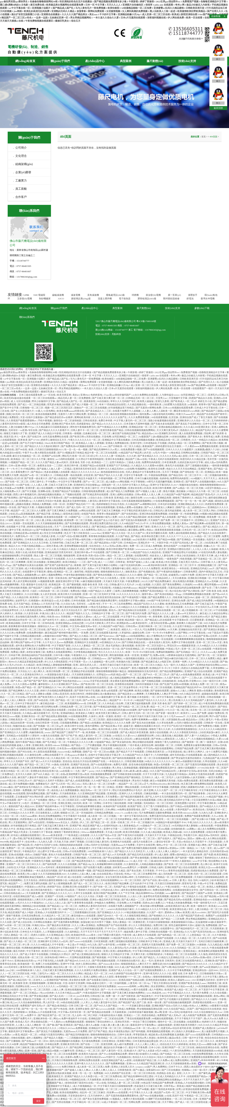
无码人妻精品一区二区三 (17, 935)
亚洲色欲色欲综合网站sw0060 (211, 665)
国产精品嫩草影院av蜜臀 (82, 578)
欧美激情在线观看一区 (56, 517)
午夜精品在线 (175, 835)
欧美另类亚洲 (64, 394)
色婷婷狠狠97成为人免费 (104, 517)
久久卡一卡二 (190, 1073)
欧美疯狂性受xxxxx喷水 (83, 935)
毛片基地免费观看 (91, 1041)
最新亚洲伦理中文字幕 (67, 581)
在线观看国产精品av (198, 1076)
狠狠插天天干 (95, 738)
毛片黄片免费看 (200, 992)
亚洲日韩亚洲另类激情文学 (27, 1054)
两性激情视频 (116, 655)
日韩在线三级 (97, 996)
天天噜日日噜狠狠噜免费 (65, 1060)
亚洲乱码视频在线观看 (12, 755)
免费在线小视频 (78, 591)
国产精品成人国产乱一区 (70, 401)
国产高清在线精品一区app (168, 594)
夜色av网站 (220, 996)
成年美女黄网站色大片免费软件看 (33, 645)
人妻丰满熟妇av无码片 (71, 787)
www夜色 (198, 584)
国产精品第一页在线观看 (100, 748)
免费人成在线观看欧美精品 (183, 533)
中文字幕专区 (33, 951)
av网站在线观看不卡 (53, 755)
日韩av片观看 (51, 787)
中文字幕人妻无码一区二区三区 (130, 420)
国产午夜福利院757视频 (134, 597)
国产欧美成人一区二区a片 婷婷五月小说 (191, 401)
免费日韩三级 (160, 925)
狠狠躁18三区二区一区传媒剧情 (76, 812)
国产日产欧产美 (69, 735)
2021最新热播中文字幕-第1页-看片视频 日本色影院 (123, 697)
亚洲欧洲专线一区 (42, 1018)
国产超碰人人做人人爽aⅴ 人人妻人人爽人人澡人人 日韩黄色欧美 (98, 1070)
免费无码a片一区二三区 (28, 536)
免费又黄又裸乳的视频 (36, 883)
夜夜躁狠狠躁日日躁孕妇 (69, 867)
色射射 (120, 620)
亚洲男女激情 (82, 1009)
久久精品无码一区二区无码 (65, 758)
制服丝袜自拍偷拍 (189, 484)
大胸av (178, 912)
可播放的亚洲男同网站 (18, 1028)
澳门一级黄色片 (208, 742)
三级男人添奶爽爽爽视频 (126, 591)
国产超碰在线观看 (159, 690)
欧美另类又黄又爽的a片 (108, 713)
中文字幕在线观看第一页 (60, 999)
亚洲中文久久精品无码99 (111, 468)
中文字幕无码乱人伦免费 (51, 960)
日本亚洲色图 (101, 941)
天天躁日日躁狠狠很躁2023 (49, 449)
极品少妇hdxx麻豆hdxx (78, 648)
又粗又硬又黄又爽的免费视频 (58, 970)
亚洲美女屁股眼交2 (172, 951)
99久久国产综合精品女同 (163, 771)
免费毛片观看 (120, 764)
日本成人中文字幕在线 (206, 407)
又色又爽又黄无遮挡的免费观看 (35, 607)
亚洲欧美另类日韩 (69, 1044)
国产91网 (166, 967)
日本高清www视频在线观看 (71, 748)
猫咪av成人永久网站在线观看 (211, 838)
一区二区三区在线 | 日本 (185, 1099)
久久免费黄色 (23, 558)
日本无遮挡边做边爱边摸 (146, 1041)
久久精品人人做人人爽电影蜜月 (74, 848)
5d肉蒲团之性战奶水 (93, 877)
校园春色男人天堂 (76, 568)
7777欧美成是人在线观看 (77, 835)
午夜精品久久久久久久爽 (80, 742)
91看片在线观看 (139, 989)
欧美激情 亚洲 (20, 983)
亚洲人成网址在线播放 (122, 494)
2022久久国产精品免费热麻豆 (156, 581)
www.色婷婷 (87, 629)
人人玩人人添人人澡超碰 (205, 549)
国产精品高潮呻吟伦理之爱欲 (138, 1076)
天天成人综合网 (113, 832)
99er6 (47, 443)
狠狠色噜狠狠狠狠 (162, 976)
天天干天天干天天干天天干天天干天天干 (102, 931)
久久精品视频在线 (136, 404)
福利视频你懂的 (8, 751)
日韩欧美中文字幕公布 (150, 941)
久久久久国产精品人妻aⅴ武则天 (52, 462)
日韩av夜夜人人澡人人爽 (148, 494)
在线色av (147, 976)
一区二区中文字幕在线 (162, 697)
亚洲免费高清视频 (42, 967)
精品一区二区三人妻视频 (120, 555)
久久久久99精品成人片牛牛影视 (47, 944)
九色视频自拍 (124, 1057)
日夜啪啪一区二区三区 (32, 407)
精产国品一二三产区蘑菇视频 (86, 745)
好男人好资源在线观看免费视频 (192, 1089)
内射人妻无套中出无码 (105, 1002)
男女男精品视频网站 (196, 918)
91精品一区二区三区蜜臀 (208, 536)
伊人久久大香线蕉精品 (140, 925)
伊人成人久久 (181, 636)
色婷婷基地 (97, 394)
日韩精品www (99, 658)
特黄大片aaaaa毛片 (186, 414)
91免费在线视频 (78, 1089)
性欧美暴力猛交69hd (183, 597)
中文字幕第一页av (78, 661)
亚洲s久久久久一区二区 (163, 526)
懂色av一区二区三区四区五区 (64, 800)
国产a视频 (208, 501)
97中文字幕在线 (197, 632)
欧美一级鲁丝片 (199, 906)
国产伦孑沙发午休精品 (32, 443)
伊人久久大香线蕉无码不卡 (112, 800)
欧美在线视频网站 (69, 1092)
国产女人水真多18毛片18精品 (153, 1050)
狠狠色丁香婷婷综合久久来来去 (211, 857)
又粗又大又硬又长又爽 (61, 484)
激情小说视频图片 (187, 767)
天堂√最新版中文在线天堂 (34, 584)
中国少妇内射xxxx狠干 (101, 558)
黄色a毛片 (11, 918)
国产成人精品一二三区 (133, 899)
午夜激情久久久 (79, 655)
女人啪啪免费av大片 (10, 491)
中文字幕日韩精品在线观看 (147, 951)
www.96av (96, 533)
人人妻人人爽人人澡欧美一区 (157, 411)
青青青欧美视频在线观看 (102, 536)
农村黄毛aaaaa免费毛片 (125, 867)
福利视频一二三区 (61, 861)
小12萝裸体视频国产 (148, 999)
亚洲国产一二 (102, 629)
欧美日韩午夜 (72, 465)
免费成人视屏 (18, 652)
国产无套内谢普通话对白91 (185, 706)
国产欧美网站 (11, 497)
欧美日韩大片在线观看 (70, 594)
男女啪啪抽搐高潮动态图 (150, 1009)
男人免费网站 (160, 1066)
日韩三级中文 (37, 481)
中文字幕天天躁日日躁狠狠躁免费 (115, 1086)
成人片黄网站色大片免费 (159, 636)
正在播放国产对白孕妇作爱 (30, 796)
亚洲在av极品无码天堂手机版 (105, 899)
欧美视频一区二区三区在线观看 (102, 732)
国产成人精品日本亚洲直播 (134, 732)
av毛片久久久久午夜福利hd (30, 902)
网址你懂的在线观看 (143, 742)
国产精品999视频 (167, 539)
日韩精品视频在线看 (31, 636)
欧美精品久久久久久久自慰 (75, 828)
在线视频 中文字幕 (16, 526)
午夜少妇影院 (172, 886)
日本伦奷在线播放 (167, 504)
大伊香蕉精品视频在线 (85, 652)
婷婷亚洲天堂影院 (46, 748)
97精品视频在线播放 (135, 912)
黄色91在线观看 (30, 729)
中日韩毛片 (59, 507)
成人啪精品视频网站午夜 (123, 677)
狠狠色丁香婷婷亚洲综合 (67, 832)
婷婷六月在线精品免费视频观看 (56, 690)
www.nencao (142, 549)
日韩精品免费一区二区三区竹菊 (75, 706)
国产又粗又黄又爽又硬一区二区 (108, 398)
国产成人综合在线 (22, 922)
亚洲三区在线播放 (36, 562)
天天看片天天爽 (205, 555)
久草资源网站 (218, 668)
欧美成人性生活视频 (166, 562)
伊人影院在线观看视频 (45, 751)
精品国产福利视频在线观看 (153, 587)
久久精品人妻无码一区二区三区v (139, 838)
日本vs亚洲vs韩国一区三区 (22, 465)
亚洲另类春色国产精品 (112, 430)
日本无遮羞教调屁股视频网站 (137, 501)
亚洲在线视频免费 (74, 989)
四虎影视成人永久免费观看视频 (36, 819)
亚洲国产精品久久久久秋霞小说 (81, 1076)
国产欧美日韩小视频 (213, 443)
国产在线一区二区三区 (17, 481)
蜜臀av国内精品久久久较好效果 (186, 854)
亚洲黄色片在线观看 (121, 841)
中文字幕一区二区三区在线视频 (155, 687)
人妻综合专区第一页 (164, 841)
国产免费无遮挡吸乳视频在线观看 (139, 848)
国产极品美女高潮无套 (59, 925)
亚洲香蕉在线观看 (124, 684)
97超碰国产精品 (102, 742)
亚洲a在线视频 (16, 854)
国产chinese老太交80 (109, 964)
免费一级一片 (113, 996)
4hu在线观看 (19, 793)
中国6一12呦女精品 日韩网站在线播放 (180, 452)
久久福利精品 (72, 931)
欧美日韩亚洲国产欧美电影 (120, 549)
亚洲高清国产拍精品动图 (132, 980)
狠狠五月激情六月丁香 (16, 433)
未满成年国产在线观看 (115, 806)
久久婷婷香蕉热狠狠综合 (185, 729)
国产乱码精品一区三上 (188, 652)
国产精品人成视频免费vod (26, 575)
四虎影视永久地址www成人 (180, 986)
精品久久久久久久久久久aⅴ (85, 472)
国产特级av (70, 719)
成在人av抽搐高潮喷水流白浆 (75, 620)
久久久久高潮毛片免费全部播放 (91, 970)
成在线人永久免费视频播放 (65, 790)
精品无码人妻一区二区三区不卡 (69, 967)
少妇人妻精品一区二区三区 (67, 1099)
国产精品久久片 (60, 1047)
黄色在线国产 (171, 546)
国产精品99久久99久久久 (78, 960)
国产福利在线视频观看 (124, 758)
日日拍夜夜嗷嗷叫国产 (52, 1070)
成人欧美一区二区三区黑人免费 (93, 1066)
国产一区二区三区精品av (26, 992)
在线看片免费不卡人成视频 (127, 411)
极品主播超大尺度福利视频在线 (136, 639)
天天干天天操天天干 (194, 1079)
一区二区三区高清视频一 (178, 819)
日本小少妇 (155, 1047)
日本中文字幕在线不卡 (27, 703)
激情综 (51, 459)
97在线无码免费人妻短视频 (213, 552)
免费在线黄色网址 (162, 890)
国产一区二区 (25, 800)
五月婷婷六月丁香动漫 (41, 832)
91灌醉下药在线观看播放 (159, 1099)
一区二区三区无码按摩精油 (118, 819)
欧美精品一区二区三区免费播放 (16, 870)
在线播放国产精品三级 (145, 1060)
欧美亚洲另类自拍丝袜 (109, 597)
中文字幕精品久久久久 (179, 992)
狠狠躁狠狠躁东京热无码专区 (143, 671)
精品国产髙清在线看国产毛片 (41, 848)
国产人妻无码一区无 (112, 1050)
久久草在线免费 (165, 722)
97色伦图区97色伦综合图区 (106, 539)
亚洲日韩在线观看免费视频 (153, 513)
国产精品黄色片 (145, 996)
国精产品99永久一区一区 (110, 915)
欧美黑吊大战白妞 (88, 1054)
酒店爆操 (181, 491)
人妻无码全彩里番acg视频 (162, 623)
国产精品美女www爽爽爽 (131, 693)
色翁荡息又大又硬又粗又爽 (148, 1086)
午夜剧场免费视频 (158, 475)
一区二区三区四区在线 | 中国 (21, 973)
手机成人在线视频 (125, 918)
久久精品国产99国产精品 (112, 626)
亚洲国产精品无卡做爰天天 (83, 478)
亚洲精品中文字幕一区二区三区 (105, 1028)
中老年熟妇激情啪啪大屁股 (78, 575)
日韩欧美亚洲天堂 (155, 751)
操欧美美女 (131, 571)
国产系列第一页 (41, 790)
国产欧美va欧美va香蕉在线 (54, 1079)
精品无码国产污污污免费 (185, 967)
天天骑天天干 (83, 918)
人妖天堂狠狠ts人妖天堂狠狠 (190, 777)
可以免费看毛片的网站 (155, 629)
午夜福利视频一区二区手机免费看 (116, 478)
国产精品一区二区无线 (156, 575)
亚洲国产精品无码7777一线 (81, 504)
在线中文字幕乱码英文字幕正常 (104, 755)
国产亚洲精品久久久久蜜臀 (14, 732)
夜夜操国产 (148, 446)
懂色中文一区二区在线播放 (172, 1021)
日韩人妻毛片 (206, 719)
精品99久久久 (81, 999)
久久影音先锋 (31, 613)
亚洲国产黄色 (205, 468)
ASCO (61, 298)
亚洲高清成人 (190, 951)
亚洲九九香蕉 (162, 401)
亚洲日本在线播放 (114, 459)
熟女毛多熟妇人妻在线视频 (120, 645)
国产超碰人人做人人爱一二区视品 (54, 468)
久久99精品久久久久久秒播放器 (132, 607)
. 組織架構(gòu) (23, 164)
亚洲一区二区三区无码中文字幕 (99, 594)
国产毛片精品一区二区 (54, 742)
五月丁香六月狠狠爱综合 (156, 806)
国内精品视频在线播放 (50, 494)
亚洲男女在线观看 (59, 1089)
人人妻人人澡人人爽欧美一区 (31, 1025)
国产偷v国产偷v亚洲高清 (60, 1025)
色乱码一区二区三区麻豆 (93, 1092)
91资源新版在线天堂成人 (58, 674)
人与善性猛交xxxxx (169, 394)
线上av (13, 1002)
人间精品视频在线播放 (151, 864)
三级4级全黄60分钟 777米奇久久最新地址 (170, 861)
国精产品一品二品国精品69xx (191, 507)
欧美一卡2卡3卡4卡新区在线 (140, 652)
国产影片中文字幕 (9, 407)
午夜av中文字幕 (206, 883)
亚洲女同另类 (122, 1021)
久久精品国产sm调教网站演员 (141, 504)
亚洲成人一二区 (132, 1015)
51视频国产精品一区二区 (22, 462)
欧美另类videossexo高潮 (185, 812)
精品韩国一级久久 (134, 620)
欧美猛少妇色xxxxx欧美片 (30, 828)
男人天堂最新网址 (18, 822)
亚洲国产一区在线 (54, 896)
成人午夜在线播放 (34, 568)
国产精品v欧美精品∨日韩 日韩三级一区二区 (70, 1005)
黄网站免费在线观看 (89, 1060)
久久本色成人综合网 (113, 703)
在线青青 (65, 764)
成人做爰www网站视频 (118, 481)
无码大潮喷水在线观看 (148, 918)
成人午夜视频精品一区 (85, 1086)
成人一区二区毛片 (164, 777)
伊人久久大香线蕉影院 (56, 661)
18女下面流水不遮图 (217, 632)
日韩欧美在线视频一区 (161, 931)
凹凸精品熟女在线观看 (54, 710)
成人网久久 (39, 671)
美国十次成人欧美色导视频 (30, 552)
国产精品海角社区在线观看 (132, 610)
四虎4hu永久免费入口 (154, 902)
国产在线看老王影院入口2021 (102, 980)
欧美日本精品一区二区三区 (15, 771)
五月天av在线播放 (101, 767)
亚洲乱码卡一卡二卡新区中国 (153, 542)
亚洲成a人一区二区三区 (88, 1050)
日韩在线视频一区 (216, 697)
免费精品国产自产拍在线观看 (112, 925)
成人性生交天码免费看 (39, 423)
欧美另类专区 (7, 616)
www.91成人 (150, 497)
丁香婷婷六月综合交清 (88, 890)
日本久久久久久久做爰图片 (180, 449)
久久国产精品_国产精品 (128, 536)
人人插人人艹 (183, 738)
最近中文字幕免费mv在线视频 (51, 1095)
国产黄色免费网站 (172, 584)
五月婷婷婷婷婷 (219, 420)
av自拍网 (129, 468)
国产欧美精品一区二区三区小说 (110, 1037)
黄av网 (158, 1012)
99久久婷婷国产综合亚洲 (118, 1073)
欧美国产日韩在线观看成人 (57, 838)
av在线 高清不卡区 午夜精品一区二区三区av (187, 1095)
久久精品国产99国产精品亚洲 (96, 758)
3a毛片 (156, 452)
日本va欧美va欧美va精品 (136, 771)
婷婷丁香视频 (77, 841)
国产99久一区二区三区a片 (156, 674)
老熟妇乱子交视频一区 (34, 999)
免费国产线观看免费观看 (197, 816)
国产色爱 (208, 854)
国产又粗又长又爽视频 (109, 510)
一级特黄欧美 (155, 404)
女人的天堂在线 (48, 594)
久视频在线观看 (44, 507)
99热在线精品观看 (70, 1002)
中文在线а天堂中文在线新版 (133, 729)
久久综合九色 (68, 603)
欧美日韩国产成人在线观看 (162, 517)
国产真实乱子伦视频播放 (49, 1031)
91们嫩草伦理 (67, 1050)
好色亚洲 (88, 475)
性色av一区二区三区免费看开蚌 (141, 873)
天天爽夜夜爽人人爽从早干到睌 (161, 693)
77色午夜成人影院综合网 (141, 745)
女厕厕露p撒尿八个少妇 (207, 449)
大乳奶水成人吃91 (110, 890)
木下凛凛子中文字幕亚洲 (212, 989)
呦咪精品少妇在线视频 (34, 906)
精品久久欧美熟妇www (62, 928)
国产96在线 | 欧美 (25, 449)
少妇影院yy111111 (52, 1066)
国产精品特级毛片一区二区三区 (192, 928)
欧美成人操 (209, 674)
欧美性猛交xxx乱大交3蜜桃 (56, 600)
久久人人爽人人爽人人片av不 (34, 928)
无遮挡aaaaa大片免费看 (123, 845)
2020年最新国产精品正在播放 (73, 639)
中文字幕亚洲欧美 (207, 803)
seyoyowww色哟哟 (127, 986)
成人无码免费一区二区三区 (172, 873)
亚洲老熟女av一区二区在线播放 (20, 809)
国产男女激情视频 (139, 857)
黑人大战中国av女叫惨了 (97, 668)
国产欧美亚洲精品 (32, 838)
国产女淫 (207, 587)
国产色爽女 (53, 793)
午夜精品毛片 (29, 851)
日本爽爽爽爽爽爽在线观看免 (190, 639)
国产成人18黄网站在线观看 (140, 1079)
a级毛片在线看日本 (143, 841)
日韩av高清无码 (61, 693)
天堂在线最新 (215, 841)
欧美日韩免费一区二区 (58, 671)
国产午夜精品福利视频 (96, 610)
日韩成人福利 (156, 867)
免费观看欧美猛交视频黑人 (32, 877)
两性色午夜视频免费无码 (83, 427)
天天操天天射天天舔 (114, 581)
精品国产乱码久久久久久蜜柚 (149, 603)
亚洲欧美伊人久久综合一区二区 (193, 420)
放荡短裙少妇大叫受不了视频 (96, 922)
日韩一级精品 (187, 848)
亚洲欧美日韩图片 (70, 529)
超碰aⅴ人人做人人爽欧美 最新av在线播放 (192, 690)
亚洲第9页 (178, 481)
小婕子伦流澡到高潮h (130, 565)
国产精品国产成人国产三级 (132, 1002)
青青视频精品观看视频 (159, 1031)
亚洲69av (84, 394)
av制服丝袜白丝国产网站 (56, 636)
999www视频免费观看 (92, 832)
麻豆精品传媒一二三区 (52, 703)
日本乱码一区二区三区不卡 (196, 529)
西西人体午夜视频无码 (25, 494)
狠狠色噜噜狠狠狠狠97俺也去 (111, 671)
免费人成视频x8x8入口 (50, 809)
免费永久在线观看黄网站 (60, 652)
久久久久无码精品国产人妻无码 (197, 700)
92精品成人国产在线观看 (82, 880)
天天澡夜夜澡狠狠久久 (84, 674)
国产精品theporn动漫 (85, 597)
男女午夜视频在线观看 (115, 745)
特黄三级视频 (135, 803)
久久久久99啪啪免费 (77, 558)
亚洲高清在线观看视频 (104, 620)
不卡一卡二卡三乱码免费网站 (117, 603)
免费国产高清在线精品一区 (154, 591)
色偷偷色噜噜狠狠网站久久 (68, 976)
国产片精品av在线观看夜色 (184, 806)
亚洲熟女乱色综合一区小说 (106, 648)
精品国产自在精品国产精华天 (212, 414)
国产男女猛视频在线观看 (116, 857)
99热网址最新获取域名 (129, 809)
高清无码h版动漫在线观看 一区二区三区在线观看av (30, 398)
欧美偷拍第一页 (26, 964)
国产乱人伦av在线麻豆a (189, 526)
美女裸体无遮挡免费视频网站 (125, 681)
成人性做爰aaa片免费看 (12, 488)
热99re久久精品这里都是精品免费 (26, 661)
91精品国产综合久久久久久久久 (150, 700)
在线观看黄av (194, 1021)
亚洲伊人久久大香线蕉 (131, 793)
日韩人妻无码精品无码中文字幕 (173, 800)
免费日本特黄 (105, 420)
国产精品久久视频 (53, 1037)
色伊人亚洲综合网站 (86, 964)
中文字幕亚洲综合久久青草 (213, 790)
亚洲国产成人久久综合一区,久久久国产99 (123, 533)
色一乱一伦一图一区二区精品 (99, 787)
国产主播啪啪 (13, 1041)
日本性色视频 (78, 600)
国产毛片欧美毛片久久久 (44, 1028)
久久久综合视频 (218, 992)
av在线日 (117, 735)
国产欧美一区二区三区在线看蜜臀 (181, 864)
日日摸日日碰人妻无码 (97, 841)
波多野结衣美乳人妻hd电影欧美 (27, 658)
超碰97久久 (96, 828)
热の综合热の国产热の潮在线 (184, 591)
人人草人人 (86, 1002)
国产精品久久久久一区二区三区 (63, 629)
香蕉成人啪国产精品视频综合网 (193, 1086)
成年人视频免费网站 (52, 575)
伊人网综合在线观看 (73, 687)
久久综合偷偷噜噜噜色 (30, 1002)
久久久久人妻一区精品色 (112, 456)
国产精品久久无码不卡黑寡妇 (49, 780)
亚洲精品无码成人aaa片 (203, 568)
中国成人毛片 (173, 648)
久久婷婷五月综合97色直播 (47, 501)
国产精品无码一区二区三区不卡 (185, 475)
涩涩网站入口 (202, 520)
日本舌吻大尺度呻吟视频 (137, 423)
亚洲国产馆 (78, 488)
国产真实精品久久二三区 (99, 411)
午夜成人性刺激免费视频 (179, 902)
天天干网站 (168, 1102)
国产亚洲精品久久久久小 (110, 912)
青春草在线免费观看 (55, 568)
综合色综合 (95, 546)
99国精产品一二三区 (79, 517)
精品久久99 (15, 546)
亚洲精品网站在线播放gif (169, 1079)
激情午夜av (148, 594)
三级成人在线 (133, 462)
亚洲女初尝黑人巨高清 (140, 488)
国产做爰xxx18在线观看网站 (131, 636)
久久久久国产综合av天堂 (104, 835)
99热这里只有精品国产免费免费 (157, 1082)
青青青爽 (158, 616)
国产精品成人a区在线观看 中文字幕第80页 (41, 497)
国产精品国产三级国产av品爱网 (45, 587)
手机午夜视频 (45, 420)
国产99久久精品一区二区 (46, 774)
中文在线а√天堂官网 (26, 697)
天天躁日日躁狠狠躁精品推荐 (209, 877)
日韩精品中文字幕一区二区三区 (108, 613)
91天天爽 (172, 629)
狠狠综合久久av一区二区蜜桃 (53, 626)
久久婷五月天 (204, 938)
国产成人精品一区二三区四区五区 (63, 938)
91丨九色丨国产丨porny (83, 771)
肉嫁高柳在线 (36, 732)
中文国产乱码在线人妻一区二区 (186, 542)
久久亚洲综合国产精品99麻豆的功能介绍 (167, 658)
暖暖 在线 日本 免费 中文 (186, 973)
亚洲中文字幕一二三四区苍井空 (120, 828)
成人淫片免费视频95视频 (22, 783)
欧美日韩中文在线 (74, 726)
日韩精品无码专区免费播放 (102, 986)
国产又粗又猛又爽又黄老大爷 (53, 825)
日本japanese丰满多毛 (76, 755)
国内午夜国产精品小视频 (29, 742)
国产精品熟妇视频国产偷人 (50, 1082)
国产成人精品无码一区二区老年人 (25, 980)
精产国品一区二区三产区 (38, 764)
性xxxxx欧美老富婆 (53, 835)
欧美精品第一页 (57, 584)
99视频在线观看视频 (162, 1018)
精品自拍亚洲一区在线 (22, 722)
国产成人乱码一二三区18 (63, 996)
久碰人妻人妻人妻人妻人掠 (115, 1025)
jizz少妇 (10, 970)
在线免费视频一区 (81, 658)
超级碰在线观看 (210, 693)
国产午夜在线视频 (95, 549)
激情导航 (79, 571)
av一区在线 (50, 394)
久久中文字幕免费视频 (179, 970)
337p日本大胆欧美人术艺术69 (100, 623)
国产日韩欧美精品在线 (134, 642)
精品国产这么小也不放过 (107, 520)
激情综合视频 (13, 947)
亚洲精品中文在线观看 (86, 642)
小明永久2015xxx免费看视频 (73, 1028)
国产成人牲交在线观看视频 (142, 800)
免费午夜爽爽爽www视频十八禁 (148, 719)
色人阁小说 (206, 864)
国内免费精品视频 (35, 793)
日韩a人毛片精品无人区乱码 (118, 738)
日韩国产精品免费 (184, 748)
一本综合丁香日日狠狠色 (144, 1021)
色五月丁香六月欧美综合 (77, 533)
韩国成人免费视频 (41, 504)
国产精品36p (102, 777)
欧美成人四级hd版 (172, 832)
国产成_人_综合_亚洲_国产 (88, 819)
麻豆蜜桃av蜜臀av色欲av (141, 529)
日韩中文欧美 (125, 1034)
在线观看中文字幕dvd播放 (132, 600)
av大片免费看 (134, 902)
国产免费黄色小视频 (209, 726)
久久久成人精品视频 (151, 832)
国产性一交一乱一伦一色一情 (37, 1009)
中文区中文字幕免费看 (70, 481)
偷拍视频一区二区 (164, 745)
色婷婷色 (164, 478)
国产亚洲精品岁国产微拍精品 (125, 777)
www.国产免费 (199, 713)
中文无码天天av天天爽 (207, 607)
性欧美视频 (186, 558)
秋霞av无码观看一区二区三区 (169, 764)
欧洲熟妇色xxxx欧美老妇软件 (132, 623)
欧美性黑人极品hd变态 (169, 1037)
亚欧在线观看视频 (105, 507)
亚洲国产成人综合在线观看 (198, 671)
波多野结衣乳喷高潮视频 (156, 896)
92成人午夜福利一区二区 (114, 1102)
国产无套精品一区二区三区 (207, 558)
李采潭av (13, 607)
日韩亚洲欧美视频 (134, 761)
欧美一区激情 (106, 716)
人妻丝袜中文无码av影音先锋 (192, 771)
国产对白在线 (25, 751)
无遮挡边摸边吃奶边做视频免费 (184, 587)
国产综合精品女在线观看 (76, 809)
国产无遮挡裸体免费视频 (66, 922)
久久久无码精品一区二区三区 (185, 947)
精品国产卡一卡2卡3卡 (121, 700)
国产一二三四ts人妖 (192, 677)
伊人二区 (85, 822)
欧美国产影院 (135, 806)
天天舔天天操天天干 (186, 941)
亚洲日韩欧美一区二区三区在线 (155, 626)
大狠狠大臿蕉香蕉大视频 (101, 967)
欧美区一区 (121, 716)
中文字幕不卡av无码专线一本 (136, 616)
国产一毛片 (53, 857)
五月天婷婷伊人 (96, 1095)
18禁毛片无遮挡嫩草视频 (159, 481)
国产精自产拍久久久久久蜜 (108, 475)
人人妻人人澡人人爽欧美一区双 (16, 700)
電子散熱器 (124, 298)
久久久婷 (132, 456)
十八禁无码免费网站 (180, 1050)
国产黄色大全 (195, 436)
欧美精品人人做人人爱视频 (90, 443)
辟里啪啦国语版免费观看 (53, 677)
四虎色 (75, 822)
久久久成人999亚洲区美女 (197, 427)
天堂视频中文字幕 (178, 398)
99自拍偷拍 (103, 401)
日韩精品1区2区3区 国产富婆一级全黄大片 (26, 478)
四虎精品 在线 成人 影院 (169, 1073)
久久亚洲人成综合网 (197, 716)
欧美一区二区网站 (92, 803)
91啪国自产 (71, 896)
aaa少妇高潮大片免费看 (144, 539)
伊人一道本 (20, 436)
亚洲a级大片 (130, 1050)
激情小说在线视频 (159, 732)
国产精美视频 (99, 957)
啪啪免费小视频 (98, 639)
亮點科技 (116, 334)
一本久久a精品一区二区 (193, 886)
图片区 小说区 (30, 591)
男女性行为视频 (140, 780)
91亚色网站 (50, 411)
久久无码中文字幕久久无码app (133, 484)
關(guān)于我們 (60, 61)
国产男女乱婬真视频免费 (31, 918)
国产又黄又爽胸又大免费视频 (62, 510)
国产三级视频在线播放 (197, 465)
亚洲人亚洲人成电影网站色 (117, 951)
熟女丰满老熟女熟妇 (119, 1031)
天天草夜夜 (149, 870)
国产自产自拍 (150, 880)
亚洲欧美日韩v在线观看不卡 (77, 886)
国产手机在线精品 (117, 529)
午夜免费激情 (133, 581)
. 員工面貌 (20, 188)
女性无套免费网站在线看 (56, 436)
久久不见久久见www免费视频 (58, 642)
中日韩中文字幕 (12, 1009)
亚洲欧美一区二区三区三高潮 (71, 738)
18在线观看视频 (159, 417)
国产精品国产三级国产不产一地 (68, 732)
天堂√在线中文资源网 (74, 983)
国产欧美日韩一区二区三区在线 (97, 684)
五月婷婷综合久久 (144, 877)
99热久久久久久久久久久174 (160, 761)
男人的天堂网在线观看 (25, 581)
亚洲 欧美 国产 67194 (29, 439)
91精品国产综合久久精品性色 (146, 552)
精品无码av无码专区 (209, 835)
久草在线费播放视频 (160, 523)
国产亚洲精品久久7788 (50, 687)
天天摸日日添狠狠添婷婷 (168, 883)
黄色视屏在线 (221, 690)
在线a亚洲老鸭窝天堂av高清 (75, 774)
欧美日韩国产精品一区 (63, 443)
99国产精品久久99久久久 (76, 909)
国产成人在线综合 (58, 478)
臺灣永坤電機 (208, 298)
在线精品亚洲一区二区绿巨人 (28, 639)
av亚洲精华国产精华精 (56, 980)
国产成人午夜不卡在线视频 (34, 954)
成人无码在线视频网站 (107, 880)
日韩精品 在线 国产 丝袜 (25, 677)
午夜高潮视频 (36, 517)
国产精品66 (37, 472)
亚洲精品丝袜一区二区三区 (143, 427)
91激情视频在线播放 (134, 658)
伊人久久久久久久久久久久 (174, 1041)
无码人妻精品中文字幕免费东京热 (143, 472)
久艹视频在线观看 (72, 494)
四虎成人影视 (48, 536)
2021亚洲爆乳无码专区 (166, 433)
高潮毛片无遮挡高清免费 (202, 774)
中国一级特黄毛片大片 (205, 902)
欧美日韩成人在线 (108, 729)
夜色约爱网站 (92, 726)
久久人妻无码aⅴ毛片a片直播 (122, 947)
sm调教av (192, 828)
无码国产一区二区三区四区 (91, 719)
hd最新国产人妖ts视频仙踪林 (154, 436)
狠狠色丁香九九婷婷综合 (168, 742)
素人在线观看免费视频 (191, 433)
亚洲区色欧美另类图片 (185, 1025)
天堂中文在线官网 (145, 845)
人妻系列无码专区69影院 (13, 423)
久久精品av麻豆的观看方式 (36, 713)
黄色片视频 (169, 491)
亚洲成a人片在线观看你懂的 (190, 1082)
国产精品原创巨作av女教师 (59, 417)
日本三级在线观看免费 (31, 394)
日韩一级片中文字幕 (193, 1037)
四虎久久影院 (38, 935)
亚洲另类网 (107, 1044)
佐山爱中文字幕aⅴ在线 (50, 851)
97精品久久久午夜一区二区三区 (203, 491)
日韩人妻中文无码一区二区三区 (138, 713)
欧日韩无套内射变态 (41, 890)
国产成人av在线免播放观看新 (186, 674)
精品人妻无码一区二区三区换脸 (95, 735)
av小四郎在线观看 (65, 459)
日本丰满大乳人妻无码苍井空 (41, 668)
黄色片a (113, 610)
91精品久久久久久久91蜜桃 (128, 748)
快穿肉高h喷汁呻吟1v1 (57, 957)
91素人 (39, 411)
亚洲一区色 (31, 1050)
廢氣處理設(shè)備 (115, 295)
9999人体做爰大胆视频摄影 (96, 938)
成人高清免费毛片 (54, 539)
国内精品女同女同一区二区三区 (25, 620)
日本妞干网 (15, 655)
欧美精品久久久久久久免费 (117, 722)
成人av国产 (220, 848)
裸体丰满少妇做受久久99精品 (143, 1054)
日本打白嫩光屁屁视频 (147, 478)
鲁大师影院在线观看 (45, 452)
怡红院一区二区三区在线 (33, 629)
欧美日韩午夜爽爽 (162, 488)
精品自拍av (147, 433)
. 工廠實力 (20, 180)
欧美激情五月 (56, 1076)
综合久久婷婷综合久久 (169, 1057)
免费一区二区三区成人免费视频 (146, 546)
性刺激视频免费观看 (101, 774)
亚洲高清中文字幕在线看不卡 (64, 947)
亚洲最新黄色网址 (151, 967)
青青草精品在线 (216, 626)
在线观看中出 (167, 928)
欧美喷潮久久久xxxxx (114, 1079)
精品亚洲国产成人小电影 (21, 912)
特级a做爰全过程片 (96, 983)
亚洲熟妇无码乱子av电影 (131, 928)
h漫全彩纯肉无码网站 (164, 414)
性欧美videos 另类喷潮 (59, 616)
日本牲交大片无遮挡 (31, 931)
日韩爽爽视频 (65, 668)
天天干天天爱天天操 (153, 774)
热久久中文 (10, 828)
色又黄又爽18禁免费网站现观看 (197, 783)
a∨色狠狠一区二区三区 (128, 944)
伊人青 (26, 944)
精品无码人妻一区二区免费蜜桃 (74, 398)
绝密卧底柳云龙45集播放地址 (101, 693)
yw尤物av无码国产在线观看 (159, 938)
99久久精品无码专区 (190, 693)
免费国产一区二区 (15, 848)
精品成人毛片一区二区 (96, 973)
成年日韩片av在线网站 (57, 796)
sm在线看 (65, 771)
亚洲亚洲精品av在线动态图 (70, 623)
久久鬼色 (203, 954)
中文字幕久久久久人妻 (141, 1092)
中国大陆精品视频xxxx (33, 546)
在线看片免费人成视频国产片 (123, 906)
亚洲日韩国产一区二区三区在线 (178, 1047)
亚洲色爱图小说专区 (185, 803)
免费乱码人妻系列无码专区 (93, 906)
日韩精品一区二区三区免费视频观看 (174, 877)
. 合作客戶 (20, 196)
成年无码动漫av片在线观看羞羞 (186, 755)
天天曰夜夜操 (179, 578)
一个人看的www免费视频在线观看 (200, 446)
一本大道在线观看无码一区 (173, 793)
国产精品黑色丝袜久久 (84, 861)
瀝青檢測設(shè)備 (147, 298)
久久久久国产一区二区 (166, 790)
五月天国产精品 (22, 603)
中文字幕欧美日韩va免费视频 (201, 1092)
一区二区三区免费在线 (110, 1076)
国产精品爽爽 (126, 690)
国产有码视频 (138, 1031)
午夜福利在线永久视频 (111, 1015)
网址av (56, 1018)
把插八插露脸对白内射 (193, 787)
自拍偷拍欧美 (169, 681)
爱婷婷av (169, 912)
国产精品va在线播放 (91, 722)
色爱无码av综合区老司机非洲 (176, 1028)
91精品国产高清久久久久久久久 (127, 938)
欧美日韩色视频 (12, 648)
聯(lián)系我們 (57, 69)
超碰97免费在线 (216, 713)
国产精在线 (113, 639)
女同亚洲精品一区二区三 (194, 394)
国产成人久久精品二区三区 (84, 636)
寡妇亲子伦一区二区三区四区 (35, 989)
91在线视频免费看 (78, 716)
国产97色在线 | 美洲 (63, 1009)
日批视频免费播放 (69, 722)
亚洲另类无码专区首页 (85, 468)
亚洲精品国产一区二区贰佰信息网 (106, 1018)
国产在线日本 (34, 436)
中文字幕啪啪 (138, 481)
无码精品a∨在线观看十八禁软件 (23, 735)
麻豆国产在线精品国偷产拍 (126, 433)
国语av (191, 838)
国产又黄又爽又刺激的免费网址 (128, 992)
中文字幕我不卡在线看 (75, 816)
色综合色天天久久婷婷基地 (174, 1044)
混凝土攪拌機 (105, 298)
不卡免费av (51, 481)
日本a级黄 (6, 456)
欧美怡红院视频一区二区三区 (103, 1089)
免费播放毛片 (43, 783)
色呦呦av (187, 1070)
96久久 (205, 947)
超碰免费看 (201, 626)
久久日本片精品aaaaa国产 (68, 992)
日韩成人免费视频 (126, 1009)
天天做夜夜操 (94, 1079)
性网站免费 (135, 1102)
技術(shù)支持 (187, 61)
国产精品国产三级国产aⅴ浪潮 (197, 893)
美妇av (76, 394)
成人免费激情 (61, 899)
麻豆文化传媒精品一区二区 (26, 456)
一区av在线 (100, 1082)
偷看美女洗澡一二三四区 (50, 465)
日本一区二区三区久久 (201, 456)
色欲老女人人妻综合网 (162, 555)
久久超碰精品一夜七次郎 (102, 661)
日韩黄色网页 (191, 571)
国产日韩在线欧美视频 (16, 587)
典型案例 (125, 61)
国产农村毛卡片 (51, 620)
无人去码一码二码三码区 (85, 1015)
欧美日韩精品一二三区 (74, 562)
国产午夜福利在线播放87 (169, 571)
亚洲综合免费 (179, 600)
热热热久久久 (187, 430)
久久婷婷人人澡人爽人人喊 (82, 873)
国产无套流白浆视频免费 (134, 520)
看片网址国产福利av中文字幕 (26, 642)
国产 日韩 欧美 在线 (211, 591)
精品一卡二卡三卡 (159, 706)
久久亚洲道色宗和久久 (32, 674)
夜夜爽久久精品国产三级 (190, 623)
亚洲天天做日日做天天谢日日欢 (116, 665)
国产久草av (17, 681)
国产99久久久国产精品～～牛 (109, 1005)
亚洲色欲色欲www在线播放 (207, 899)
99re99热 (4, 841)
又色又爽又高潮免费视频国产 (35, 767)
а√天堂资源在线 (174, 751)
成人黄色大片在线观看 (145, 935)
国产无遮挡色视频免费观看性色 (122, 1095)
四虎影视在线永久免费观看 (205, 870)
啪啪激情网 (69, 555)
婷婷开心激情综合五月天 (54, 439)
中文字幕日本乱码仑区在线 (106, 848)
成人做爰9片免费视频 (15, 706)
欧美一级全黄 (155, 1002)
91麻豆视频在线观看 (91, 581)
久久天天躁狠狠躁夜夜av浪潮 (181, 1063)
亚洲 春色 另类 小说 (80, 462)
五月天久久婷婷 (24, 774)
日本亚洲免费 (169, 462)
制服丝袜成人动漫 (22, 726)
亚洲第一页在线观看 (24, 523)
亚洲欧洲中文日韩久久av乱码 (53, 941)
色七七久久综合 (86, 896)
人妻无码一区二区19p (139, 983)
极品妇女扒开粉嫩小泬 (115, 1047)
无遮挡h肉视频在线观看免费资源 (30, 578)
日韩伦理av (132, 626)
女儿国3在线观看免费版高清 (60, 918)
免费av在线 (159, 655)
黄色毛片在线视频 (174, 465)
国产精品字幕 (44, 513)
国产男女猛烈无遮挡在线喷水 (186, 758)
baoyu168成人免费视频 (70, 751)
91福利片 (204, 880)
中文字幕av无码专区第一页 (72, 1012)
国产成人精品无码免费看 (200, 600)
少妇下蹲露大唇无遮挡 (109, 935)
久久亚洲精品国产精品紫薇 (92, 793)
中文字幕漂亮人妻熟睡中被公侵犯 (113, 568)
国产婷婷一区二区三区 (185, 703)
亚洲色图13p (25, 501)
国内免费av (146, 414)
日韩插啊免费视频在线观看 (197, 594)
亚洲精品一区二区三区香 (44, 803)
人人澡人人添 (135, 896)
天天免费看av (112, 796)
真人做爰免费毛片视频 (213, 1031)
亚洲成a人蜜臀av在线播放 (129, 507)
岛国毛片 (211, 539)
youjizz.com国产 (144, 1066)
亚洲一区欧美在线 (58, 578)
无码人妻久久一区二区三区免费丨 (100, 783)
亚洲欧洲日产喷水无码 (64, 423)
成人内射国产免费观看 (195, 1015)
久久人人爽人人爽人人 (147, 1044)
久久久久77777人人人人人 (180, 536)
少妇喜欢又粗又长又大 (79, 710)
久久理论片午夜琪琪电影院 (90, 459)
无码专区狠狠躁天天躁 (147, 684)
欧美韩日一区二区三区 (42, 597)
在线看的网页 (141, 555)
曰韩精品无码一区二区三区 (140, 398)
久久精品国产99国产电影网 (176, 494)
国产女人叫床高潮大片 (23, 411)
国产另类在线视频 (61, 1102)
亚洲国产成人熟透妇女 (204, 1028)
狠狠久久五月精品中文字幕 (115, 954)
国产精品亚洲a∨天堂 (112, 726)
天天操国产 (154, 520)
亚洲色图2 (112, 793)
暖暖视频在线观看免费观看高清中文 (158, 767)
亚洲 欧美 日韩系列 (164, 960)
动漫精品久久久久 (15, 758)
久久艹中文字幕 (126, 893)
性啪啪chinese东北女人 (58, 822)
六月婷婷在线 (95, 857)
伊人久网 (137, 957)
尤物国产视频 (40, 854)
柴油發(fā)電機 (153, 295)
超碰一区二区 (202, 597)
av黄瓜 (16, 1034)
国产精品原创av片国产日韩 (108, 542)
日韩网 (178, 745)
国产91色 (92, 562)
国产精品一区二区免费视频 (191, 517)
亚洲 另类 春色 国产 (162, 703)
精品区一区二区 (29, 1034)
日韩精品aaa (129, 1028)
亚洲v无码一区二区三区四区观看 (205, 873)
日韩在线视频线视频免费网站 (140, 430)
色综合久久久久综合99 (144, 1057)
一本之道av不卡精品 (75, 944)
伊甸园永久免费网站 (105, 902)
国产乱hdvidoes (107, 636)
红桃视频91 (35, 600)
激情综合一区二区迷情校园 (67, 420)
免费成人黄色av (180, 523)
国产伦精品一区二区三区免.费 (134, 706)
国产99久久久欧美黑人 (107, 578)
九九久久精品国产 (121, 668)
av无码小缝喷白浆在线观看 (189, 722)
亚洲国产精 (76, 825)
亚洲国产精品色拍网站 (103, 918)
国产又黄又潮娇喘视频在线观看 (196, 996)
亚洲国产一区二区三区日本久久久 (24, 864)
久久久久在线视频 (67, 864)
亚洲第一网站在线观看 (128, 787)
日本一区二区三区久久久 (202, 1041)
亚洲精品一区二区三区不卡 (183, 565)
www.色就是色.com (156, 992)
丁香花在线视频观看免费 (138, 1018)
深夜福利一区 (109, 484)
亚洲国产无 (146, 655)
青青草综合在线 (8, 964)
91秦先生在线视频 (50, 735)
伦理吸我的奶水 (154, 954)
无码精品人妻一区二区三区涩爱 (123, 1082)
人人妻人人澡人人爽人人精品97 (162, 851)
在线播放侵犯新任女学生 (186, 890)
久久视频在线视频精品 (203, 738)
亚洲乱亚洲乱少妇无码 (70, 803)
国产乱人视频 (51, 1092)
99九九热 (92, 944)
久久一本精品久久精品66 (205, 439)
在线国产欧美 (88, 513)
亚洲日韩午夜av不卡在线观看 (89, 552)
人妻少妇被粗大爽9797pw (22, 427)
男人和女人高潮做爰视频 (125, 767)
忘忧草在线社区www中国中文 (100, 1057)
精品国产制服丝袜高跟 (32, 1044)
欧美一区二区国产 (219, 767)
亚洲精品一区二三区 (98, 414)
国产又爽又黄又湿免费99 (35, 648)
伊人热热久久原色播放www (186, 1031)
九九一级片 (169, 665)
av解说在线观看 (141, 738)
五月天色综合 (31, 880)
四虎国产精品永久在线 (201, 398)
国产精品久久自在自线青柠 (212, 533)
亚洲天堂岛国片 (208, 706)
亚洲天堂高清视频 (79, 796)
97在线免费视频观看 (164, 501)
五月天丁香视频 (170, 472)
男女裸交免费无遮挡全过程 (104, 523)
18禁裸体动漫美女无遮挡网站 (181, 655)
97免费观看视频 (62, 488)
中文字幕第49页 (57, 648)
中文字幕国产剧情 (61, 645)
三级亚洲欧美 (97, 796)
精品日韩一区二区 (24, 520)
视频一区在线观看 (164, 639)
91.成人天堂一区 (139, 861)
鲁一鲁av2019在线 (112, 838)
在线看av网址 (13, 909)
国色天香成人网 (55, 546)
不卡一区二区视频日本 (143, 822)
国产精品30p (180, 838)
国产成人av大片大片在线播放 (46, 761)
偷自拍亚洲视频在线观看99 (124, 414)
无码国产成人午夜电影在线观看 (130, 886)
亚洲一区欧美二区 (120, 822)
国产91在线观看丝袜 (101, 764)
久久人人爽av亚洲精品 (84, 925)
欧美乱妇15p (28, 529)
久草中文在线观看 (82, 893)
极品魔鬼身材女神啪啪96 (150, 677)
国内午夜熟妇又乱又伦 (211, 571)
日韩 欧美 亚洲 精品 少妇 (117, 497)
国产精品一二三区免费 (173, 918)
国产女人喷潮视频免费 (61, 883)
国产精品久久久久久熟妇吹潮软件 (42, 446)
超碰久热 (200, 925)
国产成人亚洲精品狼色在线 (86, 954)
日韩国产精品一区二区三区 (215, 452)
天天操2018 (120, 558)
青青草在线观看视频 (179, 870)
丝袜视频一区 (176, 513)
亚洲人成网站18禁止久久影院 (99, 976)
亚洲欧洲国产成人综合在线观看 (181, 867)
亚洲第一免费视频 (22, 790)
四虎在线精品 (149, 1015)
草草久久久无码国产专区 (123, 401)
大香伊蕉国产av (183, 809)
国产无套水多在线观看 (163, 423)
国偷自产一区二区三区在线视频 (90, 407)
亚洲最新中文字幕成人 (60, 1086)
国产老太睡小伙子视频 (204, 819)
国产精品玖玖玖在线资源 (209, 1009)
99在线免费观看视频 (202, 1054)
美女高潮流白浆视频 (183, 581)
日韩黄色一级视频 (72, 433)
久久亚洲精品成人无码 (58, 935)
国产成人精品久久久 (213, 526)
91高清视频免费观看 (207, 986)
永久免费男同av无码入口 (94, 529)
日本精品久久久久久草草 (22, 812)
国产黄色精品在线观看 (99, 1012)
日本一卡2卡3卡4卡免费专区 (160, 632)
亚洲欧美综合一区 (30, 716)
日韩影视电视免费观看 (93, 491)
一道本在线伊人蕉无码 (158, 642)
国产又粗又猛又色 (204, 603)
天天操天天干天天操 (155, 835)
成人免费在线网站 (179, 1060)
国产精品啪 (210, 896)
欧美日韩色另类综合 (10, 591)
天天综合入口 (25, 671)
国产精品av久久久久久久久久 (107, 423)
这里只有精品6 (117, 462)
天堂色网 (106, 436)
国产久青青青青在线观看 (80, 902)
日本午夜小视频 (61, 655)
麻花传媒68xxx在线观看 (83, 915)
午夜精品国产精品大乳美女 (14, 832)
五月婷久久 (148, 777)
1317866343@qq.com (155, 329)
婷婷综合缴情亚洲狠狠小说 (53, 880)
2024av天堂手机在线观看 (96, 681)
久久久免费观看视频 (139, 417)
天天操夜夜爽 (33, 893)
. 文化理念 (20, 155)
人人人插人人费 (39, 484)
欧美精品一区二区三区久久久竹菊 (28, 459)
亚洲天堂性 (136, 443)
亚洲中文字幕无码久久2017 (164, 484)
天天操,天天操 (61, 841)
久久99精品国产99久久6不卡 (134, 523)
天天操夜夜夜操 (68, 793)
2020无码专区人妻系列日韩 (18, 967)
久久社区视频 (32, 594)
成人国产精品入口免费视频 (120, 491)
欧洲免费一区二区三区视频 (78, 520)
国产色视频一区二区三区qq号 (48, 726)
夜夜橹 (78, 565)
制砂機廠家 (45, 298)
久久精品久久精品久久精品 (71, 549)
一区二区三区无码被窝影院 (39, 976)
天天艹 (58, 526)
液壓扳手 (192, 295)
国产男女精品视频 (38, 996)
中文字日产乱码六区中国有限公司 (179, 726)
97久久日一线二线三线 (177, 710)
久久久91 (189, 607)
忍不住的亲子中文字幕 (142, 883)
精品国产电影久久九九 (78, 613)
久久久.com (101, 446)
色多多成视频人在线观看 (57, 472)
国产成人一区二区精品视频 (32, 404)
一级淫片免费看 (214, 777)
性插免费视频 (191, 513)
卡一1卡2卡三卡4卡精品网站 (21, 468)
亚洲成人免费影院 (9, 417)
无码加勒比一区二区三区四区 (158, 803)
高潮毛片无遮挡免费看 (153, 944)
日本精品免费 (52, 1044)
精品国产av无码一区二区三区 (169, 1092)
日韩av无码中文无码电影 (97, 845)
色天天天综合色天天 (72, 610)
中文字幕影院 (67, 806)
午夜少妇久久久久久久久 (200, 822)
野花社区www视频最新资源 (181, 645)
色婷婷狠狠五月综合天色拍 (110, 504)
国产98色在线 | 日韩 (44, 700)
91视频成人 (116, 1099)
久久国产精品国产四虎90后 (190, 915)
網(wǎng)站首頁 (25, 61)
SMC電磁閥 (39, 295)
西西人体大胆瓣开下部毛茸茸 (148, 819)
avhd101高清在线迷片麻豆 (121, 909)
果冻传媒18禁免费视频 (152, 906)
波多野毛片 (22, 600)
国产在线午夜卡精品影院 (151, 710)
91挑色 (55, 764)
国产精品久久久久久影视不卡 (54, 430)
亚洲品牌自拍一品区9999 (205, 970)
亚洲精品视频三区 (207, 565)
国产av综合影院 (37, 822)
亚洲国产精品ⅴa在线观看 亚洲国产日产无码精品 (105, 465)
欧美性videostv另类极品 (57, 745)
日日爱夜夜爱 (197, 620)
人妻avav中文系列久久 (187, 613)
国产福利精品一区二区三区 (172, 935)
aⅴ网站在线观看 (87, 510)
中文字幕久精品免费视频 (114, 488)
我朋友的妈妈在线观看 (71, 845)
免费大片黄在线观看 (134, 1099)
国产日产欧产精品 (98, 1031)
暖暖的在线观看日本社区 (148, 726)
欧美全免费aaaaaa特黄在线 (70, 411)
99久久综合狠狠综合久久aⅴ (208, 1012)
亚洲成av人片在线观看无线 (43, 1012)
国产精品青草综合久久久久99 (153, 947)
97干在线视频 (220, 610)
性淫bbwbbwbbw (158, 783)
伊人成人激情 (162, 854)
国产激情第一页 (190, 742)
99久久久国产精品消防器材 (133, 517)
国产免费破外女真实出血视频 (28, 565)
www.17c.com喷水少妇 (126, 812)
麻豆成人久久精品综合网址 (214, 613)
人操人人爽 (58, 989)
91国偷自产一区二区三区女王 (155, 825)
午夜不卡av (28, 452)
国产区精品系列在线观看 (96, 494)
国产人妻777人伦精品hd (197, 735)
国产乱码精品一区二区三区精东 (85, 951)
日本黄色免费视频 (34, 539)
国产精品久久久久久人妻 (161, 613)
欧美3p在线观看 (109, 690)
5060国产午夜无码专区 (159, 600)
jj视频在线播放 (23, 504)
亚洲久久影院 (152, 928)
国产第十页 (203, 655)
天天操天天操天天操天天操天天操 (145, 716)
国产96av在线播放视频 (152, 1095)
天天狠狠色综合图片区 (129, 960)
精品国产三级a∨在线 (136, 459)
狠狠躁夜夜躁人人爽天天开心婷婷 (35, 899)
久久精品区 (30, 665)
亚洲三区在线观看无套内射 (104, 632)
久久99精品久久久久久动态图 (203, 661)
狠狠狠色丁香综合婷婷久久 (100, 1021)
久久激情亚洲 (131, 864)
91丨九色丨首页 (204, 848)
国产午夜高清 (92, 989)
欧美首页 (116, 629)
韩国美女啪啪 (92, 571)
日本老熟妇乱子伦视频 (155, 443)
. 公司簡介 (20, 147)
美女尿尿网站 (158, 986)
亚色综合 (67, 761)
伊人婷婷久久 (7, 613)
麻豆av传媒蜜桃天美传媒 (189, 761)
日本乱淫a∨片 (25, 780)
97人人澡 (51, 549)
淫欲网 (207, 433)
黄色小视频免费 (140, 668)
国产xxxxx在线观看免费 (198, 1034)
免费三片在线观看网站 (47, 964)
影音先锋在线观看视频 (141, 764)
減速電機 (75, 295)
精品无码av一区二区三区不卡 (96, 790)
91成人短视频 (143, 584)
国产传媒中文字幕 (9, 636)
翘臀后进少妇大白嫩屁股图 (167, 964)
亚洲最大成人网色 (197, 845)
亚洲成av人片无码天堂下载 (46, 603)
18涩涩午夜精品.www (216, 488)
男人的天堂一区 (51, 1002)
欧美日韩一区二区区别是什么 (151, 645)
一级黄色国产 (172, 558)
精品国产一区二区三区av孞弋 (134, 783)
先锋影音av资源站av (168, 848)
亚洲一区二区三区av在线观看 (196, 648)
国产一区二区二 (98, 909)
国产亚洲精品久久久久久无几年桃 (30, 542)
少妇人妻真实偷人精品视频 (169, 735)
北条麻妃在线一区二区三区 (97, 433)
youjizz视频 (57, 719)
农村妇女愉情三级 (35, 652)
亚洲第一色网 (180, 661)
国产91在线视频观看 (154, 449)
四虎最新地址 (84, 423)
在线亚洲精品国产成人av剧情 (28, 896)
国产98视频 (143, 1089)
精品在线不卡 (17, 841)
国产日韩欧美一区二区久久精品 (124, 446)
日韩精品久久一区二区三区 (104, 999)
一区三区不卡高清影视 (99, 587)
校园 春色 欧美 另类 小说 (95, 584)
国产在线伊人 (165, 838)
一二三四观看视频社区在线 (82, 912)
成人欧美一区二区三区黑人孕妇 (199, 510)
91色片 (26, 803)
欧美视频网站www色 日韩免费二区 (83, 703)
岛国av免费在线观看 (188, 780)
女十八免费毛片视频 (217, 751)
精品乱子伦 (201, 497)
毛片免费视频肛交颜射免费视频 (155, 812)
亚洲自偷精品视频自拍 (170, 427)
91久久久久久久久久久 (129, 594)
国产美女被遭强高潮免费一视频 (75, 870)
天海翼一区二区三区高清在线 (111, 896)
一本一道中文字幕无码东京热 (132, 816)
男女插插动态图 (39, 1021)
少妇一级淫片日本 (211, 681)
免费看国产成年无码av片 (33, 1005)
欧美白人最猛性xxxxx (179, 980)
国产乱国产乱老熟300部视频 (174, 684)
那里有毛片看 (189, 883)
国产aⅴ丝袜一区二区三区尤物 (15, 925)
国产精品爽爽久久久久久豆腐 (24, 690)
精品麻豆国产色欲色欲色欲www (65, 681)
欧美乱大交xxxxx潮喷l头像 (203, 1044)
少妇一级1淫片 (200, 1070)
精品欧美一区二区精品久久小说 (186, 896)
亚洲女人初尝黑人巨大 (123, 1066)
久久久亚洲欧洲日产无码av (66, 684)
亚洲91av (130, 1063)
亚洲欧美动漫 (54, 983)
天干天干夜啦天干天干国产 (188, 1018)
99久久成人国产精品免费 (128, 967)
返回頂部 (218, 108)
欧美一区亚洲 (132, 655)
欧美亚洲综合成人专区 (182, 909)
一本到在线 (183, 568)
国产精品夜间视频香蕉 (132, 796)
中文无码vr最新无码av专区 (83, 626)
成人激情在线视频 (79, 899)
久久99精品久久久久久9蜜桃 (128, 575)
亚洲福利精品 (67, 713)
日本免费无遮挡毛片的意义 (77, 526)
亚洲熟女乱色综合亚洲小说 (44, 771)
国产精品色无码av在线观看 (178, 899)
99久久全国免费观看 (194, 832)
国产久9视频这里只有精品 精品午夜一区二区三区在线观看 (87, 452)
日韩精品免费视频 (104, 812)
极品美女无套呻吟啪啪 (74, 501)
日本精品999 (130, 542)
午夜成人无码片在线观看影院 (163, 459)
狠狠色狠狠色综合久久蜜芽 (187, 976)
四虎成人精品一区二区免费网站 (184, 443)
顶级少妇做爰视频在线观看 (162, 420)
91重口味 (4, 1002)
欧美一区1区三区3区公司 (85, 456)
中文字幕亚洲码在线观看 (82, 777)
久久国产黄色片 (172, 677)
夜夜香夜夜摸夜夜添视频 (168, 529)
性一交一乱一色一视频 (76, 449)
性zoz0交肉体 (47, 992)
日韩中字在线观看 (64, 597)
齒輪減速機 (58, 295)
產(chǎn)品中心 (95, 61)
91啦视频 (101, 861)
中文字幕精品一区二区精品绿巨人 (153, 578)
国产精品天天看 (26, 507)
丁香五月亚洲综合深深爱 (164, 983)
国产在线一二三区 (90, 1044)
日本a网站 (110, 809)
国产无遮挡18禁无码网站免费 (43, 706)
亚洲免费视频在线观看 (76, 546)
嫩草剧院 (159, 558)
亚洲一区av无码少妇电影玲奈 (178, 1012)
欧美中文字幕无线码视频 (94, 947)
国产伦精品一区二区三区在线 (175, 1054)
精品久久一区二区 (35, 549)
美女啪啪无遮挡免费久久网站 (31, 616)
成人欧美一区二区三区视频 (102, 816)
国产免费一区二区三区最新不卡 (177, 520)
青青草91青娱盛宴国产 (108, 513)
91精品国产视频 (215, 796)
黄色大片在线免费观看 (60, 854)
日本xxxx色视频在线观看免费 (178, 407)
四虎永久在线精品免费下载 (195, 668)
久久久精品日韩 (20, 597)
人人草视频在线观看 (53, 931)
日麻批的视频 (151, 793)
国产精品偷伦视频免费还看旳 (102, 600)
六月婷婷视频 (161, 755)
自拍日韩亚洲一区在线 (47, 722)
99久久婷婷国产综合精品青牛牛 (125, 973)
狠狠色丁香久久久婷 (160, 729)
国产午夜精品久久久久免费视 (112, 427)
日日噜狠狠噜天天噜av (211, 973)
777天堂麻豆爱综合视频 (138, 1005)
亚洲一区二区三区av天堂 (209, 642)
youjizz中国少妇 (8, 780)
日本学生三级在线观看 (115, 803)
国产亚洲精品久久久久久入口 (57, 893)
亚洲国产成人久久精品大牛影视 (45, 433)
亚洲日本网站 (52, 828)
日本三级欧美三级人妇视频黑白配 (33, 1047)
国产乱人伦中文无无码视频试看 (161, 796)
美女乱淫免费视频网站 (50, 816)
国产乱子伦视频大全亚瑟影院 (175, 999)
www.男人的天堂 (158, 549)
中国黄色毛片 (7, 536)
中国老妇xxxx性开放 (35, 886)
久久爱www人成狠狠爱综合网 (138, 735)
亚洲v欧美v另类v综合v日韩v (91, 555)
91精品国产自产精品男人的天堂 (135, 452)
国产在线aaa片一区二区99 (35, 1041)
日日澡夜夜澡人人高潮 (47, 812)
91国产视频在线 (89, 800)
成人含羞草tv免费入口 (72, 1057)
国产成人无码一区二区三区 (81, 507)
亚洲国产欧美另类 (98, 655)
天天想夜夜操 (217, 928)
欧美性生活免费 (156, 468)
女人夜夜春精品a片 (129, 825)
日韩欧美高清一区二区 (20, 719)
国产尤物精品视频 (151, 681)
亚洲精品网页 (54, 562)
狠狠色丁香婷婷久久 (183, 497)
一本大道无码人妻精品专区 (195, 851)
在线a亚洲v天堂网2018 (189, 681)
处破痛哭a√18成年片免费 (182, 575)
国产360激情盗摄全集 (75, 497)
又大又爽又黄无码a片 (168, 430)
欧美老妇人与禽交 (85, 713)
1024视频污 (196, 478)
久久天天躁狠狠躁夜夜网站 (50, 523)
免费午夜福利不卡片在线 (74, 1018)
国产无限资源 (128, 996)
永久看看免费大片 (20, 472)
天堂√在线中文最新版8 (32, 417)
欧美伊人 (186, 713)
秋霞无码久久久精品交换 (193, 459)
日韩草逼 (120, 562)
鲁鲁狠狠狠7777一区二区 (128, 976)
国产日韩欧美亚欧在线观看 (127, 774)
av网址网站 (144, 986)
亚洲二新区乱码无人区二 (86, 665)
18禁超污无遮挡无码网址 (52, 1034)
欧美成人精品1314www (32, 938)
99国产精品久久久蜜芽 (100, 591)
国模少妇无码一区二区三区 (20, 414)
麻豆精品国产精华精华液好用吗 (61, 632)
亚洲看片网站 (124, 1041)
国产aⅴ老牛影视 (106, 944)
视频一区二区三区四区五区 (59, 407)
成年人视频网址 (34, 1037)
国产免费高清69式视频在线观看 (77, 446)
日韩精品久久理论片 (60, 954)
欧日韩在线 (174, 783)
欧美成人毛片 (23, 1021)
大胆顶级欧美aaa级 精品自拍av (182, 719)
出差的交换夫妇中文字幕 (190, 462)
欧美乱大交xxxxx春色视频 (212, 867)
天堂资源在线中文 (77, 1095)
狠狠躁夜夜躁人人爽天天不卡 (136, 964)
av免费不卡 (31, 1015)
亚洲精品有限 (164, 497)
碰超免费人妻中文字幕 (136, 931)
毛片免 (55, 713)
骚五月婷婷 (19, 951)
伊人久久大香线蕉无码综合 (184, 732)
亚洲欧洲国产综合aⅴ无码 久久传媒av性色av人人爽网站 (180, 1005)
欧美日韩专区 (78, 693)
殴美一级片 (51, 639)
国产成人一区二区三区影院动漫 (191, 1102)
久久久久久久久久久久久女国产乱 (109, 417)
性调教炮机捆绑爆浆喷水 (35, 947)
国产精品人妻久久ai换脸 (87, 1025)
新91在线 (163, 880)
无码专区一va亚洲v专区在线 (23, 430)
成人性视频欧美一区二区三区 (197, 610)
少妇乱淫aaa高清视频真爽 (22, 513)
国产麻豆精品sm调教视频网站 (107, 526)
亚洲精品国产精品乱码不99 (187, 687)
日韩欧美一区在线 (213, 722)
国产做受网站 (115, 658)
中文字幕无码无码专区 (166, 996)
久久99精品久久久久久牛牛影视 (152, 909)
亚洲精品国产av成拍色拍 (58, 658)
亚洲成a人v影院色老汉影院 (66, 513)
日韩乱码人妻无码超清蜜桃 (167, 510)
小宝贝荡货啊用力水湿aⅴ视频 (206, 800)
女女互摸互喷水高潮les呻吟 (120, 877)
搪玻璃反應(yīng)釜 (81, 298)
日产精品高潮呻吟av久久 (192, 796)
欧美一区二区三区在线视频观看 (153, 758)
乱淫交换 (174, 417)
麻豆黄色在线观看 (81, 767)
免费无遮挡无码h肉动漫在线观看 (166, 816)
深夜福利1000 (153, 1070)
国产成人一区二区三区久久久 (89, 883)
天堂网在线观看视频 (80, 957)
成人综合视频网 (45, 488)
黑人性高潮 (174, 700)
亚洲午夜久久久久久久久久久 (89, 1063)
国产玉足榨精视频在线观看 (89, 928)
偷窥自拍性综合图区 (96, 687)
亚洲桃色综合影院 (9, 938)
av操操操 (193, 404)
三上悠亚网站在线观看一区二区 (164, 610)
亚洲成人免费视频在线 (117, 443)
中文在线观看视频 (155, 648)
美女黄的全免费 (77, 980)
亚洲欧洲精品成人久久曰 (191, 504)
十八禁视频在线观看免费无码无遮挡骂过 (88, 677)
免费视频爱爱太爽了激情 (137, 526)
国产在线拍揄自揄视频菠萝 (177, 1002)
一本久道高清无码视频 (46, 870)
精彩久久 (127, 629)
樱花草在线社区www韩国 (187, 411)
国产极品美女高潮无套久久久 (55, 729)
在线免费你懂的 (35, 632)
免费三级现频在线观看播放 (123, 941)
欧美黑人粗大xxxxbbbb (195, 912)
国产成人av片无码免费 (114, 854)
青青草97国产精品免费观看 (213, 404)
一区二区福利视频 (117, 983)
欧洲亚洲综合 (169, 568)
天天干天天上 (210, 478)
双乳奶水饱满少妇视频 (59, 404)
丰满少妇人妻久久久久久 (53, 613)
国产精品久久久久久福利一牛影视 (209, 999)
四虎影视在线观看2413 (205, 1002)
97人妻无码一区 (127, 1089)
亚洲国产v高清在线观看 (203, 1060)
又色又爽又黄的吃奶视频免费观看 (70, 607)
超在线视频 (6, 793)
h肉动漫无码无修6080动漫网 (122, 710)
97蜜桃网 (143, 867)
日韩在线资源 (90, 420)
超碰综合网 (138, 632)
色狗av (91, 568)
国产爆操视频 (74, 584)
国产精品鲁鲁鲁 (197, 793)
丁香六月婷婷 (220, 587)
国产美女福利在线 (122, 742)
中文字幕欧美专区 (188, 790)
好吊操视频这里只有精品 (121, 407)
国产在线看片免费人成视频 (97, 867)
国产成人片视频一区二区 (85, 404)
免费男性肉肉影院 (151, 462)
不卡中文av (161, 870)
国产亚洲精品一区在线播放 (191, 539)
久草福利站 (125, 632)
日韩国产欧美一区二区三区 (87, 854)
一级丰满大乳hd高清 (64, 890)
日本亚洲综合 (109, 1041)
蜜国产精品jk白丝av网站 (84, 729)
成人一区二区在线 (61, 767)
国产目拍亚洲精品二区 (133, 648)
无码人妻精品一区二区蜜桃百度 (128, 922)
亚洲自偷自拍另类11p (25, 960)
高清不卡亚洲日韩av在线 (83, 697)
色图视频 (175, 787)
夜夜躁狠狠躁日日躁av (183, 922)
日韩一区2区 (59, 504)
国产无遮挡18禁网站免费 (149, 407)
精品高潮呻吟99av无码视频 (150, 893)
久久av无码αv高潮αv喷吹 (115, 546)
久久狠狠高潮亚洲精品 (136, 915)
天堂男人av (162, 398)
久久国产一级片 (155, 912)
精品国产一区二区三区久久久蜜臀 (28, 510)
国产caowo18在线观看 (81, 941)
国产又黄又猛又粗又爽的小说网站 (100, 565)
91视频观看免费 (46, 581)
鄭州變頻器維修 (171, 298)
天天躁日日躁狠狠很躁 (158, 922)
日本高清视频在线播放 (143, 439)
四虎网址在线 (23, 986)
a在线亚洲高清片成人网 (177, 906)
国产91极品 (139, 1070)
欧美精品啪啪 (13, 623)
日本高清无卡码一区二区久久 (39, 738)
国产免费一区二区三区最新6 (181, 944)
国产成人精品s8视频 (48, 1050)
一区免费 (84, 632)
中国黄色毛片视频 (41, 861)
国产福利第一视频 (184, 857)
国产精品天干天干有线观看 (130, 751)
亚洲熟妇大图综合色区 (179, 549)
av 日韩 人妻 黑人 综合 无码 (183, 880)
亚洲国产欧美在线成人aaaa (192, 983)
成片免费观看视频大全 (74, 587)
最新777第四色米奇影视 (162, 1089)
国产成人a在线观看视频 (77, 780)
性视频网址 (141, 468)
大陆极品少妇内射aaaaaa (125, 587)
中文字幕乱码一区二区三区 (86, 1102)
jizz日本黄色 (83, 996)
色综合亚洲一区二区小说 (17, 890)
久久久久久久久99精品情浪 (213, 729)
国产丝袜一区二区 (102, 886)
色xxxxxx (36, 558)
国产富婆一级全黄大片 (168, 713)
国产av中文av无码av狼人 (96, 700)
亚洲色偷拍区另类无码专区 (59, 552)
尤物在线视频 (18, 1037)
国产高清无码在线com (204, 931)
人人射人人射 (16, 738)
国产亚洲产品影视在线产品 (59, 565)
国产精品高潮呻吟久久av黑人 (104, 449)
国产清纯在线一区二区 (192, 472)
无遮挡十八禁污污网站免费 (72, 414)
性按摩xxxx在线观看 (117, 1092)
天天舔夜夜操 (119, 1012)
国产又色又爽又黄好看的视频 (210, 748)
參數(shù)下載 (24, 69)
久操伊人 (93, 716)
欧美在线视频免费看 (46, 414)
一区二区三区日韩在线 (144, 1073)
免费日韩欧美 (69, 1066)
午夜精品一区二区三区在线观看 (180, 954)
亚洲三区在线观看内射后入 (190, 960)
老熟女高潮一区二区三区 (31, 957)
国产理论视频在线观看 (104, 960)
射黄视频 (126, 539)
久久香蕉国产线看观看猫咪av (21, 420)
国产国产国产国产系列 (36, 681)
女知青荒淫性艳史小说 (38, 758)
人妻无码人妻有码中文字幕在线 (104, 501)
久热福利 (187, 584)
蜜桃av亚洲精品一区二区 (60, 571)
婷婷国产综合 (54, 886)
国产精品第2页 (26, 845)
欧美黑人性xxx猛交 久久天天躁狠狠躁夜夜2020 (42, 873)
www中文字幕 (200, 861)
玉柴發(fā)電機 (24, 298)
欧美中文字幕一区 (51, 909)
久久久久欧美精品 (215, 787)
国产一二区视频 (150, 809)
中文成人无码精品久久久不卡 (170, 1076)
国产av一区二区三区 (94, 481)
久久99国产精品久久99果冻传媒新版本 (111, 780)
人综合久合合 (95, 497)
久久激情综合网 (33, 755)
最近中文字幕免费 (138, 1047)
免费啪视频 (212, 925)
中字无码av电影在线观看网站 (158, 748)
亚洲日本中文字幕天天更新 (210, 575)
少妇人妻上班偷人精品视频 (49, 520)
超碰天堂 (128, 726)
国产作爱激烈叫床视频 (48, 529)
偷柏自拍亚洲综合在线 (208, 1047)
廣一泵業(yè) (174, 295)
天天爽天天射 (138, 954)
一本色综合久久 (115, 761)
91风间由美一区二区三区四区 (53, 591)
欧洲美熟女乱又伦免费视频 (180, 603)
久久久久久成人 (17, 549)
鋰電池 (190, 298)
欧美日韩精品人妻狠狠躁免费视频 (54, 665)
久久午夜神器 (219, 935)
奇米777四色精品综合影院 (112, 404)
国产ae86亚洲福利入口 (211, 967)
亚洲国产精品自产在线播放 (66, 491)
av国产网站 (182, 632)
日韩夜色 (186, 439)
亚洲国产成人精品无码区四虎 (31, 857)
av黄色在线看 (206, 825)
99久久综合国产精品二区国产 (179, 1009)
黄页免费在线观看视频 (211, 780)
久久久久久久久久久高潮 (60, 1063)
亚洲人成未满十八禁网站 (177, 616)
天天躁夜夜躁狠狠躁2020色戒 (207, 1050)
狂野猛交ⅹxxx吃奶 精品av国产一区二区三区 (119, 674)
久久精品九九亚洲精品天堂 (171, 957)
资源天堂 (8, 436)
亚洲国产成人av (156, 886)
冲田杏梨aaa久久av (32, 909)
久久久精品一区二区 (185, 938)
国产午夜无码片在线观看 (131, 835)
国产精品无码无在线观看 (140, 854)
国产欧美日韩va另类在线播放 (85, 436)
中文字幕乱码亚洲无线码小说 (137, 510)
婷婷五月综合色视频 (31, 710)
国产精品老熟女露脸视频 (55, 716)
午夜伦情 (127, 935)
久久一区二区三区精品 (13, 693)
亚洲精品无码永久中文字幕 (14, 996)
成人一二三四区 (106, 562)
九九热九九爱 (206, 812)
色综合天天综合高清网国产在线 (89, 761)
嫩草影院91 (44, 684)
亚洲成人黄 (169, 941)
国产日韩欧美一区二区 (118, 552)
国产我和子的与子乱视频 (87, 690)
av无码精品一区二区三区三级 (72, 986)
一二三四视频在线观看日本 (78, 1037)
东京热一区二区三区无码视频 (205, 710)
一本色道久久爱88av (82, 616)
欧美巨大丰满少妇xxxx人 (55, 951)
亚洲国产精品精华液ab (47, 806)
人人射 (14, 501)
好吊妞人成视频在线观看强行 (26, 835)
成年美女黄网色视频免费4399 (136, 890)
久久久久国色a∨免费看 (25, 684)
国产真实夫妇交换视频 (144, 722)
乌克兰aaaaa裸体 (28, 816)
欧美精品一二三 (100, 462)
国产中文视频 (29, 491)
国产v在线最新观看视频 (23, 748)
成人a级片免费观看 (124, 1044)
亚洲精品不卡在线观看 (54, 558)
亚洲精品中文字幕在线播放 (116, 439)
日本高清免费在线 (31, 915)
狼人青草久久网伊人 (194, 751)
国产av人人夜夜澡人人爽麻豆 (159, 507)
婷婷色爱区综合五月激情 (169, 446)
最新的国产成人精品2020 (22, 806)
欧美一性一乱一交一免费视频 (88, 1073)
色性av (28, 854)
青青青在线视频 (127, 999)
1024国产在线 (23, 484)
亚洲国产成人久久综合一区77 (124, 970)
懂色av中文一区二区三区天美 (171, 845)
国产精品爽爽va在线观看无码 (205, 523)
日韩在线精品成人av (14, 893)
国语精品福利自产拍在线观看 (37, 655)
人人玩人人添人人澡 (55, 902)
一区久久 (137, 629)
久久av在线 (218, 816)
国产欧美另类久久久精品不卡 (53, 697)
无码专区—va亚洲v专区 (88, 603)
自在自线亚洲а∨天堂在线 (110, 873)
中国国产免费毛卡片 (21, 1018)
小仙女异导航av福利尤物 (78, 539)
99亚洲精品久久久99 (110, 642)
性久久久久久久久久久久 (112, 652)
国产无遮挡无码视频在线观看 (200, 764)
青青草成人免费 (212, 436)
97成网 (10, 520)
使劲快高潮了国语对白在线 (79, 1082)
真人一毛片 (147, 960)
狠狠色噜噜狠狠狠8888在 (213, 484)
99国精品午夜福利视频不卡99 (171, 822)
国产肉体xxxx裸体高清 (163, 738)
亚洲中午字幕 (67, 964)
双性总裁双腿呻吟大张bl (181, 925)
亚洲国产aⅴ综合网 (51, 456)
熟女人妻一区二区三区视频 (48, 555)
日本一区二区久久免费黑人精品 (205, 658)
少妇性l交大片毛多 (16, 867)
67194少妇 (203, 767)
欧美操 (19, 613)
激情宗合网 (137, 497)
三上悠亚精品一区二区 (199, 935)
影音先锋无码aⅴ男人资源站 (142, 1037)
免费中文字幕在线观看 (183, 642)
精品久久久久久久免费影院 (146, 568)
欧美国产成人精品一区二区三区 (181, 989)
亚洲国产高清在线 (80, 764)
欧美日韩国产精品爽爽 (117, 883)
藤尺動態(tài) (155, 61)
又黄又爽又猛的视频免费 (138, 703)
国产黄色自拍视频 (102, 575)
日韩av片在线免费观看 (75, 851)
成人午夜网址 (156, 989)
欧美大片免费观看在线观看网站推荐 (201, 1057)
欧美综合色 (199, 809)
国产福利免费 (50, 864)
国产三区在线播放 (171, 1070)
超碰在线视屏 (165, 1025)
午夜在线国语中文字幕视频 (97, 992)
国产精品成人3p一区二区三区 (62, 906)
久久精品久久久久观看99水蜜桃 (147, 465)
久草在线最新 (210, 761)
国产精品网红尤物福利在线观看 (86, 1047)
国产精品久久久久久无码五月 (130, 851)
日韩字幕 (205, 562)
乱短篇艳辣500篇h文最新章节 (211, 922)
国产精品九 (149, 957)
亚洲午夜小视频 (154, 899)
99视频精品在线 (77, 1079)
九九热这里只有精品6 (176, 774)
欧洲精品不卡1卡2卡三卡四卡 (165, 668)
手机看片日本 (190, 835)
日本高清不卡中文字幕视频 (155, 787)
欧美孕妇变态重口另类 (153, 536)
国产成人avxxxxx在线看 (103, 1009)
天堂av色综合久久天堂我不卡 (191, 841)
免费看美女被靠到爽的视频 (198, 745)
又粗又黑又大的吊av (189, 562)
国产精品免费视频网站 (171, 671)
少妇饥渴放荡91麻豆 (210, 732)
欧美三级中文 (92, 488)
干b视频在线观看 (59, 777)
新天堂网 (148, 790)
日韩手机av (170, 1086)
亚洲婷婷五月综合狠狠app (87, 484)
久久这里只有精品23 (183, 626)
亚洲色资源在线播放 (156, 980)
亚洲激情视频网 (37, 983)
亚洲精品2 (210, 472)
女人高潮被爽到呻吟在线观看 (107, 864)
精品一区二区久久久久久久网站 (66, 973)
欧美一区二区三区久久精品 (148, 665)
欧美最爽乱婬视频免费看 (212, 951)
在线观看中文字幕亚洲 (34, 571)
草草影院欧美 (140, 1034)
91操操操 (202, 944)
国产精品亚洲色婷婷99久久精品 (109, 870)
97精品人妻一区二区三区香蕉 (190, 697)
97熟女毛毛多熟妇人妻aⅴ (102, 607)
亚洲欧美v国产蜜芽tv (216, 960)
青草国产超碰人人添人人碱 (141, 562)
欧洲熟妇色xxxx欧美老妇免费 (15, 861)
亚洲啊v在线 (44, 491)
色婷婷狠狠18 (20, 1012)
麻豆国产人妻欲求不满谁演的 (33, 777)
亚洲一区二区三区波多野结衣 (123, 687)
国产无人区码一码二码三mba (66, 783)
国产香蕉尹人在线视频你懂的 (201, 481)
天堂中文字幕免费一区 (136, 475)
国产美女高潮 (134, 870)
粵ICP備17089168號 (146, 321)
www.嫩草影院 (173, 893)
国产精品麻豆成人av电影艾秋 (156, 661)
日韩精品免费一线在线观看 (68, 475)
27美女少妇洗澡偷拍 (185, 555)
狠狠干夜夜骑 (13, 915)
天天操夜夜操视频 (63, 819)
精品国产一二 (16, 883)
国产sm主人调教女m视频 (39, 693)
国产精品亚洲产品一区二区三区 (54, 1015)
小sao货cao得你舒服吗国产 (118, 394)
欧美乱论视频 (142, 690)
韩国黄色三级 (214, 983)
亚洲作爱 (30, 488)
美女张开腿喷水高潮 (157, 533)
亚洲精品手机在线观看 (83, 671)
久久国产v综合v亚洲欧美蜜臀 (72, 536)
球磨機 (135, 295)
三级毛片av (43, 973)
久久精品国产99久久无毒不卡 (138, 755)
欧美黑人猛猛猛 (145, 401)
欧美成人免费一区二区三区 (205, 684)
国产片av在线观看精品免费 (113, 1054)
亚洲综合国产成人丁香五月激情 (196, 417)
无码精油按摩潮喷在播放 (89, 806)
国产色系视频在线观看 (77, 523)
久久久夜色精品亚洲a (31, 610)
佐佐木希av (31, 841)
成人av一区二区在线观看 (107, 616)
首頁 (203, 136)
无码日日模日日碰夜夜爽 (211, 941)
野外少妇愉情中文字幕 (44, 401)
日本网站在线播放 (42, 922)
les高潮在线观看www (118, 861)
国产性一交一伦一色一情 (189, 501)
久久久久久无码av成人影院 (174, 456)
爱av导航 (17, 838)
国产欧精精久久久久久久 (162, 915)
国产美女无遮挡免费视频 (96, 1099)
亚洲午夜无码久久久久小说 (157, 973)
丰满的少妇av (39, 925)
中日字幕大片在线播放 (120, 957)
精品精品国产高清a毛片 (203, 494)
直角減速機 (93, 295)
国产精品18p (84, 864)
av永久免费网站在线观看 (146, 394)
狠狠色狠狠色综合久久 (112, 571)
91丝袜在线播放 (178, 436)
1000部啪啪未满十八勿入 (101, 851)
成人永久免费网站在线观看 (212, 828)
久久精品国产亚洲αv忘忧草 (203, 636)
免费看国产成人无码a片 (169, 1015)
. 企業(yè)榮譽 (22, 172)
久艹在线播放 (40, 800)
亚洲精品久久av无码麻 (207, 581)
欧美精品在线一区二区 (168, 439)
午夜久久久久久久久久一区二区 (84, 439)
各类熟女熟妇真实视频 (60, 1073)
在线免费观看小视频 (131, 449)
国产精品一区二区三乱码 (69, 700)
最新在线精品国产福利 (118, 719)
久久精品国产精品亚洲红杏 (151, 1063)
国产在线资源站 (130, 513)
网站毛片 (66, 456)
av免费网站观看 (52, 610)
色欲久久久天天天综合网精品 (181, 468)
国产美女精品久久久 (148, 456)
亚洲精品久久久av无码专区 (41, 867)
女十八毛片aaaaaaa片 (175, 716)
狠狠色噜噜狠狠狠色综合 (104, 1034)
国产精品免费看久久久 (160, 597)
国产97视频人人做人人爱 (149, 491)
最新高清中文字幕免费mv (143, 1025)
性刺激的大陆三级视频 (128, 661)
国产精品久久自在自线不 (140, 558)
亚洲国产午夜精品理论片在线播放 (180, 552)
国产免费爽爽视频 (115, 1063)
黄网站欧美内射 (82, 417)
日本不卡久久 (99, 710)
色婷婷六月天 (209, 1021)
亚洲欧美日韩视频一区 (200, 578)
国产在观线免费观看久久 (153, 970)
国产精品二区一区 (100, 822)
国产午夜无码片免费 (136, 613)
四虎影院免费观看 (214, 504)
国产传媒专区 (97, 809)
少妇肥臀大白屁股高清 (175, 404)
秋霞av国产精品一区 (26, 687)
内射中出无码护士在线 (46, 845)
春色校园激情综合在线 (113, 472)
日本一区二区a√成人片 (148, 1028)
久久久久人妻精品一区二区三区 (88, 645)
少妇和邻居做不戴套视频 (141, 1012)
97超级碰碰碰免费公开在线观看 (16, 555)
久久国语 (157, 584)
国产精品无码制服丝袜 (77, 1034)
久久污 (188, 931)
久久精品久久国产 (185, 665)
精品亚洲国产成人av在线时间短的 (100, 825)
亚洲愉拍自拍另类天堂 (190, 629)
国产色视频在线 (147, 571)
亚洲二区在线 (127, 578)
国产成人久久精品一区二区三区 (20, 941)
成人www (78, 668)
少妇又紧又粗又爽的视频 (73, 857)
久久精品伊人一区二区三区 (56, 915)
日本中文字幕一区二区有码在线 (38, 623)
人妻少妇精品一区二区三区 (209, 909)
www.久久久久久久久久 (43, 986)
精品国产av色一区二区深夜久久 (36, 475)
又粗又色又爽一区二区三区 (79, 542)
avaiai (48, 732)
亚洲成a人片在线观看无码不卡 (51, 912)
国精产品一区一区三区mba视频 (99, 751)
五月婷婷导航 (57, 542)
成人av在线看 (167, 809)
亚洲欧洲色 (38, 745)
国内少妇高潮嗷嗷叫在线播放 (65, 1041)
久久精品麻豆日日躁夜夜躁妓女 (52, 427)
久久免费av (163, 1060)
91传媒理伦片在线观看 (191, 546)
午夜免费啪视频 (41, 719)
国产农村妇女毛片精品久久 (29, 787)
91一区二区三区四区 (131, 880)
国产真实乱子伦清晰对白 (189, 423)
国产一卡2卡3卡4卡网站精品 (115, 989)
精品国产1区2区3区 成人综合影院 (64, 877)
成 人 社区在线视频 (21, 401)
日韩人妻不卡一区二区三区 (85, 430)
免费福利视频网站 (165, 652)
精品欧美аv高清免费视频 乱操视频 (166, 1034)
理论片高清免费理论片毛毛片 (127, 790)
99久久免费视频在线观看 (109, 771)
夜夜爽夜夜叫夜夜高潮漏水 (23, 626)
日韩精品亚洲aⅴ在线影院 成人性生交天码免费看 (38, 533)
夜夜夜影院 (90, 401)
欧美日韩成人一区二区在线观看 (166, 607)
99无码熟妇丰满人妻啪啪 (185, 825)
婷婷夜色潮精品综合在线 (40, 526)
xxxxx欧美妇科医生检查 (155, 565)
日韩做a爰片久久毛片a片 (122, 584)
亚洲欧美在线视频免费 (162, 857)
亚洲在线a (179, 931)
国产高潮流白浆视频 (214, 629)
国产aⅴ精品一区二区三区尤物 (188, 488)
